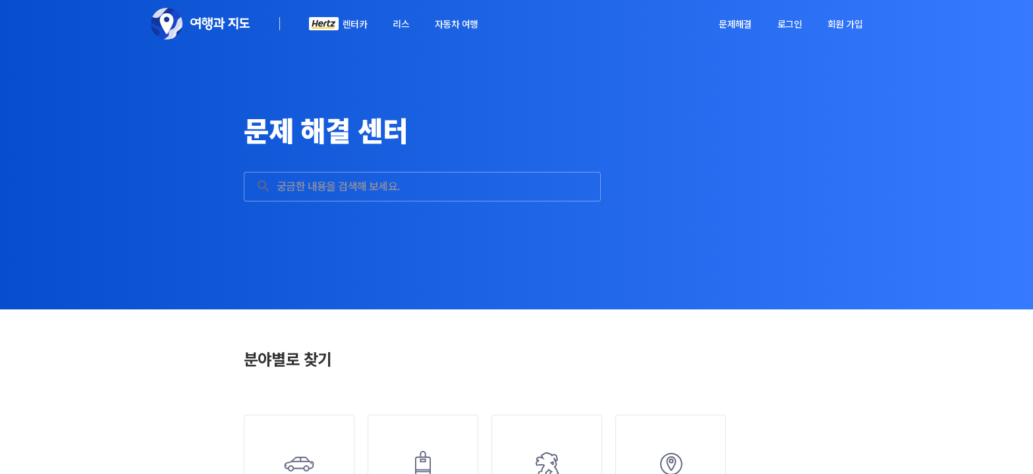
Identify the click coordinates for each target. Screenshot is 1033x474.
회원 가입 (844, 23)
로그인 (789, 23)
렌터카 (355, 23)
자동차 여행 (456, 23)
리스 (401, 23)
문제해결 (735, 23)
